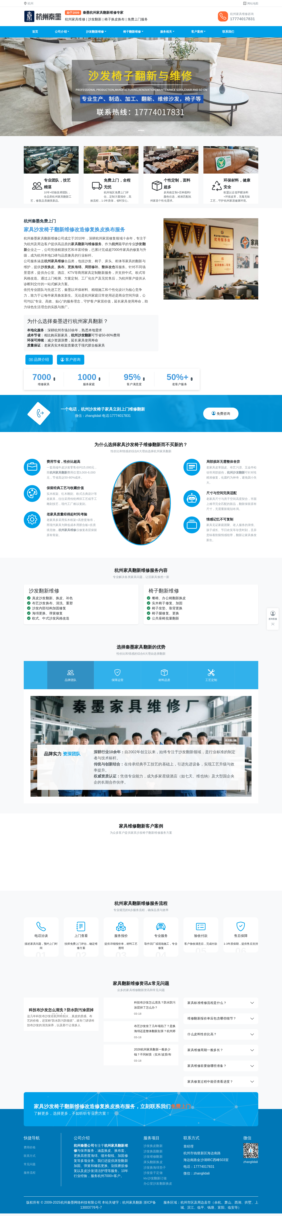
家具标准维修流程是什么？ (207, 1004)
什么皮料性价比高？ (202, 1036)
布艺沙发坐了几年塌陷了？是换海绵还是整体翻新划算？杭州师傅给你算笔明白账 (154, 1032)
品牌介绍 (39, 359)
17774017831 (242, 19)
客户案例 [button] (197, 31)
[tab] (70, 675)
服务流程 (30, 1175)
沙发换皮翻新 (153, 1148)
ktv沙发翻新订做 (155, 1181)
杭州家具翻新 (132, 1205)
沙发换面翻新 (153, 1154)
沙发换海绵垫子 (155, 1170)
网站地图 (252, 3)
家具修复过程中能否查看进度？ (210, 1084)
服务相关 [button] (166, 31)
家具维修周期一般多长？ (206, 1052)
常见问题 (30, 1167)
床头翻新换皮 (153, 1165)
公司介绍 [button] (61, 31)
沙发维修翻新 (153, 1159)
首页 (35, 31)
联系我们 (228, 31)
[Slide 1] (141, 130)
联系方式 (30, 1158)
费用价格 (30, 1150)
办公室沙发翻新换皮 (158, 1186)
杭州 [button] (30, 3)
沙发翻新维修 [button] (95, 31)
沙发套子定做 (153, 1175)
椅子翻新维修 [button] (132, 31)
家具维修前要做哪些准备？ (207, 1068)
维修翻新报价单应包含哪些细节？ (212, 1020)
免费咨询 (221, 413)
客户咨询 (71, 359)
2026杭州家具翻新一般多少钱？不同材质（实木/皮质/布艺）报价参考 (152, 1055)
